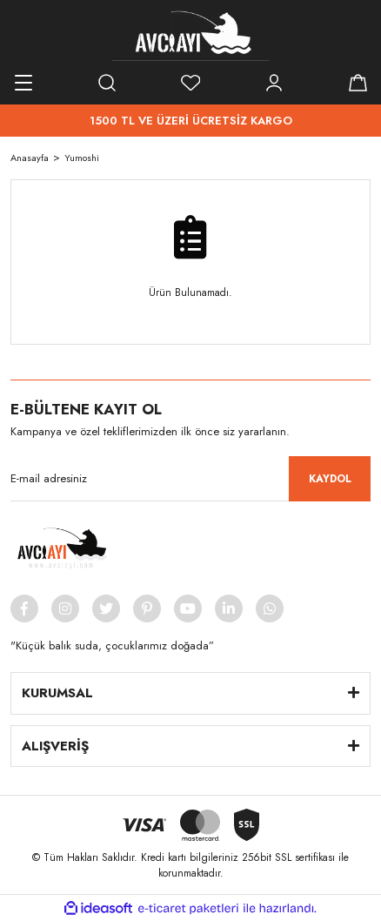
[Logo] (190, 35)
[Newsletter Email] (190, 478)
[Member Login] (274, 83)
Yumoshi (81, 158)
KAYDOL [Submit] (330, 479)
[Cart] (357, 83)
